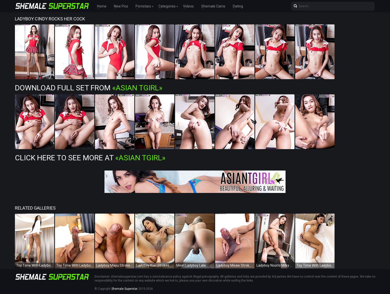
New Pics (121, 6)
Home (101, 6)
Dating (238, 6)
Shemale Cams (213, 6)
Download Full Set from (88, 87)
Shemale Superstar (124, 289)
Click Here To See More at (90, 157)
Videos (188, 6)
